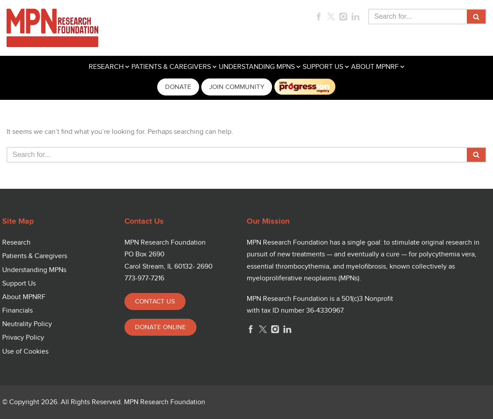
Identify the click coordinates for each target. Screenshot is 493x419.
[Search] (417, 16)
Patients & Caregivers (34, 256)
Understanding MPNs (34, 270)
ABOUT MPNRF (375, 67)
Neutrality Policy (27, 324)
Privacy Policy (23, 338)
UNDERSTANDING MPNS (257, 67)
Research (16, 242)
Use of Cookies (25, 351)
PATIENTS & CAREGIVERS (171, 67)
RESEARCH (106, 67)
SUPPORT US (323, 67)
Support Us (19, 283)
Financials (17, 311)
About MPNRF (23, 297)
